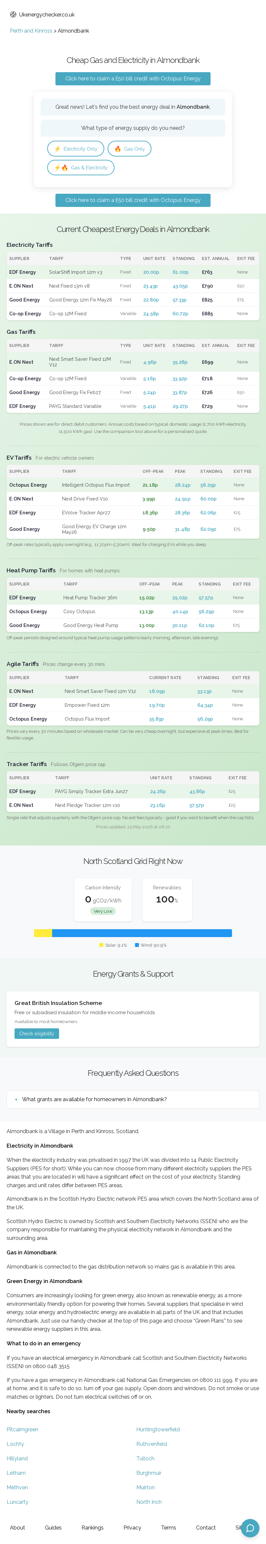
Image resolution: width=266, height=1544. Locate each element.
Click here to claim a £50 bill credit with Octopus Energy (133, 78)
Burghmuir (148, 1474)
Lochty (15, 1445)
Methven (17, 1488)
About (17, 1528)
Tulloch (145, 1459)
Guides (53, 1528)
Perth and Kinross (31, 31)
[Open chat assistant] (250, 1528)
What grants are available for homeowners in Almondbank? (94, 1101)
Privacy (132, 1528)
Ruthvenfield (151, 1445)
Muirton (145, 1488)
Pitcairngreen (22, 1430)
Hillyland (17, 1459)
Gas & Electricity (82, 168)
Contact (206, 1528)
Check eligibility (36, 1035)
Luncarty (17, 1503)
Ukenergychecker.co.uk (42, 15)
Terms (168, 1528)
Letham (16, 1474)
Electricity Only (77, 148)
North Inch (149, 1503)
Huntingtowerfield (158, 1430)
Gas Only (134, 148)
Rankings (93, 1528)
